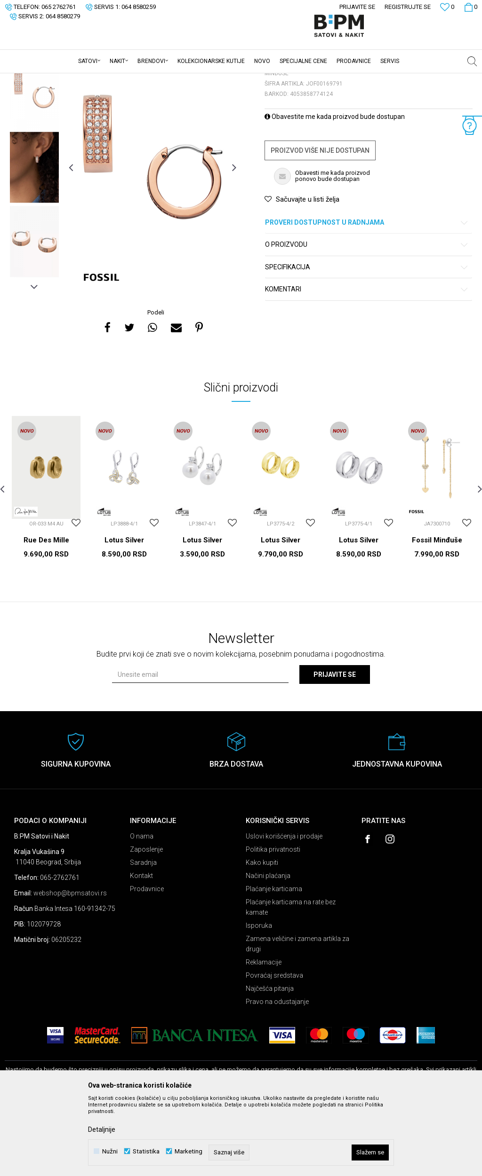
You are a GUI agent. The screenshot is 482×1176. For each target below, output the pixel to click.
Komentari (367, 362)
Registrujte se (408, 6)
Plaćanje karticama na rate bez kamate (291, 980)
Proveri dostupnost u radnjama (367, 295)
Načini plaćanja (268, 949)
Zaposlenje (146, 922)
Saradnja (143, 936)
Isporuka (259, 999)
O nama (141, 909)
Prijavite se (334, 748)
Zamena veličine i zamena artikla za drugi (297, 1017)
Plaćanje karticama (274, 962)
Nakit (97, 79)
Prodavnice (147, 962)
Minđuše (122, 79)
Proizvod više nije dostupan (320, 223)
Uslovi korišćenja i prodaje (284, 909)
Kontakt (141, 949)
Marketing (188, 1151)
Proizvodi (72, 79)
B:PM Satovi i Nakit (29, 79)
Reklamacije (263, 1035)
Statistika (146, 1151)
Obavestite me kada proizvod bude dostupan (335, 190)
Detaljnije (101, 1129)
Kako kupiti (262, 936)
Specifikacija (367, 340)
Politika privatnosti (273, 922)
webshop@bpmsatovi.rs (70, 966)
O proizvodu (367, 317)
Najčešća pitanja (270, 1062)
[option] (34, 166)
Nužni (110, 1151)
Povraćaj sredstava (274, 1048)
